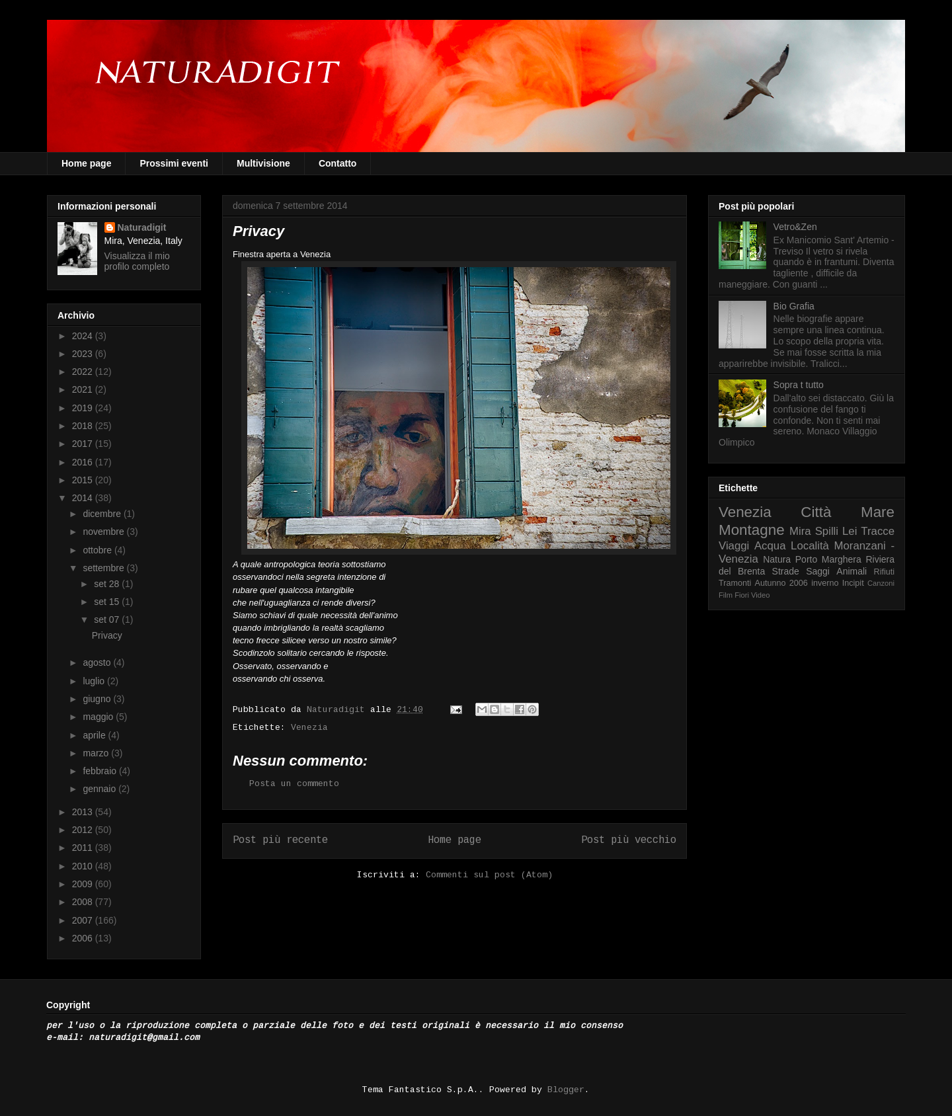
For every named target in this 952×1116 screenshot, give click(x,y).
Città (816, 512)
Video (760, 595)
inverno (824, 583)
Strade (785, 571)
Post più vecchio (628, 840)
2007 (83, 920)
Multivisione (263, 163)
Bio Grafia (794, 306)
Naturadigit (338, 710)
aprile (95, 735)
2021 (83, 389)
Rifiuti (884, 572)
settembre (104, 568)
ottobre (98, 550)
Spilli (826, 531)
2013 (83, 812)
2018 (83, 425)
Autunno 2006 (781, 583)
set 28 (108, 583)
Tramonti (735, 583)
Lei (849, 531)
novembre (104, 531)
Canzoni (880, 583)
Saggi (818, 571)
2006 (83, 938)
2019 (83, 408)
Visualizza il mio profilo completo (137, 261)
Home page (86, 163)
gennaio (100, 788)
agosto (98, 662)
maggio (99, 716)
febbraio (100, 771)
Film (726, 595)
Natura (777, 559)
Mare (877, 512)
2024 (83, 336)
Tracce (877, 531)
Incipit (853, 583)
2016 (83, 462)
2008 (83, 902)
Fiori (741, 595)
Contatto (338, 163)
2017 (83, 443)
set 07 (108, 619)
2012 (83, 829)
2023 (83, 353)
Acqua (770, 545)
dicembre (103, 513)
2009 (83, 884)
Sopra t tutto (799, 384)
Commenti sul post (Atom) (489, 875)
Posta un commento (294, 784)
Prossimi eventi (173, 163)
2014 (83, 498)
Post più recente (280, 840)
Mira (800, 531)
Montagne (752, 530)
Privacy (107, 635)
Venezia (309, 728)
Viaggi (734, 545)
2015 (83, 480)
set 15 (108, 601)
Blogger (565, 1090)
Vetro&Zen (795, 226)
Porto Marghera (828, 559)
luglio (95, 681)
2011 (83, 847)
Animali (851, 571)
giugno (98, 699)
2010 (83, 866)
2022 (83, 371)
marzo (97, 753)
